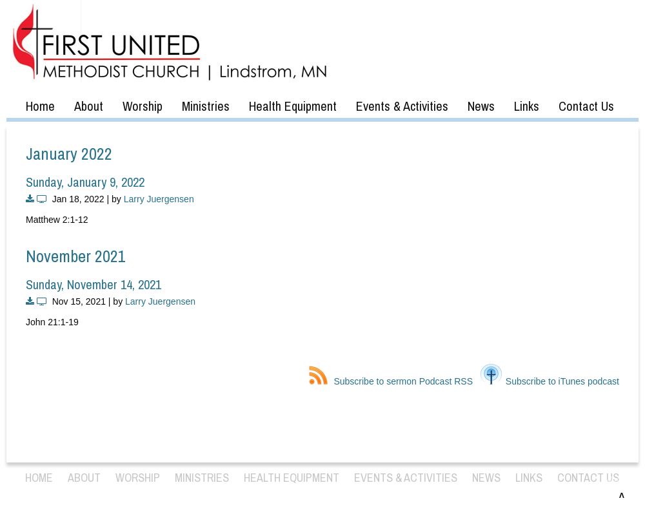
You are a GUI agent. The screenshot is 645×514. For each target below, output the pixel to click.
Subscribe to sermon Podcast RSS (391, 381)
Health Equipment (293, 106)
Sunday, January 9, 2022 (85, 182)
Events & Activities (402, 106)
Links (526, 106)
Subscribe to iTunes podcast (550, 381)
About (88, 106)
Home (40, 106)
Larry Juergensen (159, 199)
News (481, 106)
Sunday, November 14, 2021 (93, 284)
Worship (143, 106)
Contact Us (586, 106)
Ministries (206, 106)
